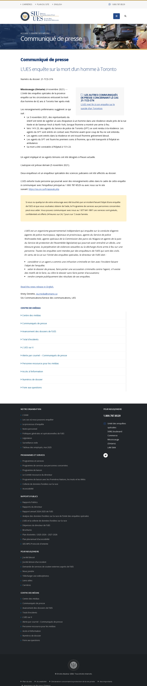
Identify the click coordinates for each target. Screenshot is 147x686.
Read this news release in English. (37, 286)
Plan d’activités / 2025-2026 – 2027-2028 (40, 531)
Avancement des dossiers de (38, 331)
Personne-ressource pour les (40, 363)
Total (30, 339)
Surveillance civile (31, 441)
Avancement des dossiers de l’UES (38, 602)
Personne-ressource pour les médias (40, 620)
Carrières (26, 4)
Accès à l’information (32, 625)
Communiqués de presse (34, 598)
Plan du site (42, 4)
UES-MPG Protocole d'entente (36, 540)
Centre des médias (40, 33)
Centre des (31, 315)
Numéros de (32, 379)
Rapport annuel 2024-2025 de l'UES (38, 508)
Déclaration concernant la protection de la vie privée (74, 675)
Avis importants (107, 675)
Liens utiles (28, 575)
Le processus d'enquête (34, 424)
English (57, 4)
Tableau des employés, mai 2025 (37, 446)
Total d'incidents (30, 607)
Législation (27, 437)
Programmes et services (34, 459)
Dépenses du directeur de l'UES (37, 522)
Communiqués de (34, 323)
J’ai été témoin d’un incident (35, 558)
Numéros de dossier (32, 629)
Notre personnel (30, 428)
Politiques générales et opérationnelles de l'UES (45, 432)
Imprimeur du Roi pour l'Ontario (37, 679)
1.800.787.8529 (117, 4)
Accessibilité (28, 486)
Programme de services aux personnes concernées (46, 464)
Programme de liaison (33, 468)
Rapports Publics (30, 499)
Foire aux (31, 387)
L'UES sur (27, 347)
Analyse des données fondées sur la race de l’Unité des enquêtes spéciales (58, 513)
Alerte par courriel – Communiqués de (44, 355)
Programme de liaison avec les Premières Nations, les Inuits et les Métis (55, 477)
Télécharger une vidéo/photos (37, 571)
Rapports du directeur (33, 504)
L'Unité (26, 415)
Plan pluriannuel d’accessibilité (37, 535)
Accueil (24, 33)
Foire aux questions (32, 634)
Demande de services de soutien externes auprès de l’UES (50, 562)
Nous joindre (29, 567)
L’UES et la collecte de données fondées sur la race (46, 517)
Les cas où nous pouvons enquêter (39, 419)
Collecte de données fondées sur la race (41, 482)
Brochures (27, 526)
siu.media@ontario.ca (46, 293)
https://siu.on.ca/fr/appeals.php (44, 189)
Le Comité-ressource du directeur (38, 473)
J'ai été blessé (29, 553)
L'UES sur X (28, 611)
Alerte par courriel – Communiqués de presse (43, 616)
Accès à (32, 371)
